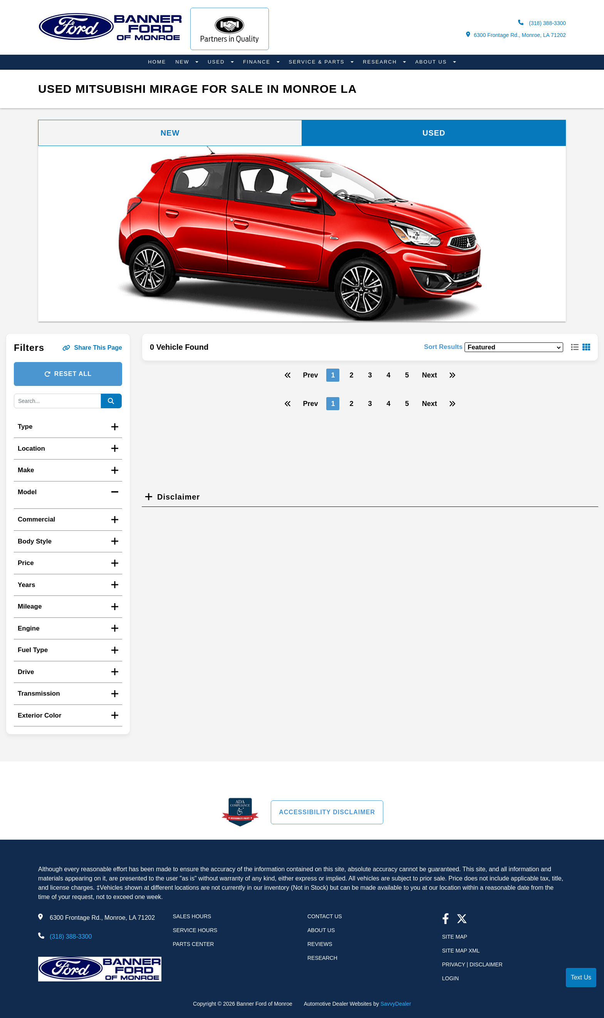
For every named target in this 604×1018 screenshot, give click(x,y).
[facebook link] (445, 919)
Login (450, 978)
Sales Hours (192, 916)
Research (381, 62)
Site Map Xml (461, 951)
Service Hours (195, 930)
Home (157, 62)
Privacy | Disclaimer (472, 964)
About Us (432, 62)
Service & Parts (318, 62)
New (183, 62)
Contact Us (324, 916)
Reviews (319, 944)
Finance (258, 62)
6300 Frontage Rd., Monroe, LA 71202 (516, 35)
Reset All (68, 374)
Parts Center (193, 944)
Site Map (454, 937)
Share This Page (92, 347)
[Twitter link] (461, 919)
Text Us (581, 977)
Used (217, 62)
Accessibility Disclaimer (327, 812)
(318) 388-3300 (542, 23)
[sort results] (514, 347)
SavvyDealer (396, 1004)
